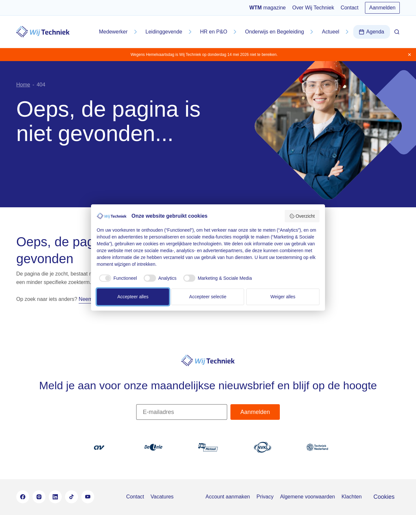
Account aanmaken (227, 496)
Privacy (264, 496)
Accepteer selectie (207, 296)
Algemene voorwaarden (307, 496)
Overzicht (302, 216)
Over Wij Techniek (313, 7)
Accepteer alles (133, 296)
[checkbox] (117, 278)
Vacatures (162, 496)
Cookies (384, 497)
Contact (349, 7)
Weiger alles (282, 296)
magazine (267, 7)
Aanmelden (382, 7)
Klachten (352, 496)
